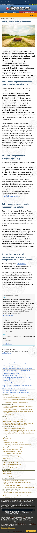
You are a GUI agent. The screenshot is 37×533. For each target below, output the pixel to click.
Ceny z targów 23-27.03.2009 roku (11, 466)
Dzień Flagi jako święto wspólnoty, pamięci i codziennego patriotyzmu (16, 371)
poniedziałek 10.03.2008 (9, 475)
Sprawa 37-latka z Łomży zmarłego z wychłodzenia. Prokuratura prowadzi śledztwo (18, 434)
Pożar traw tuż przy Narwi (8, 366)
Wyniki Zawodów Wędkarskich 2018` (12, 453)
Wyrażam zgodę (31, 531)
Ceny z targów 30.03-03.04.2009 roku (12, 464)
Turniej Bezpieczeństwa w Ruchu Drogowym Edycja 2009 (17, 444)
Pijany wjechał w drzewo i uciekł (10, 373)
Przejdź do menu (30, 2)
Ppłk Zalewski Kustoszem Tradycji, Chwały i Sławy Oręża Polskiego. (17, 483)
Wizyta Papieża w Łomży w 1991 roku (11, 490)
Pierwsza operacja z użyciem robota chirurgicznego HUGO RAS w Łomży (18, 400)
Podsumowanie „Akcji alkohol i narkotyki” (13, 442)
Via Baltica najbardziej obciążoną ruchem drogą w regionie (17, 409)
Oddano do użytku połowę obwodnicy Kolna (14, 428)
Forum (5, 12)
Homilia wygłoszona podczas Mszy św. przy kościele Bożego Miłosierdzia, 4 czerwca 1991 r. (17, 496)
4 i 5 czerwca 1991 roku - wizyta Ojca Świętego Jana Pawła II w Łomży (18, 493)
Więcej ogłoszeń (7, 344)
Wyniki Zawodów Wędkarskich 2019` (12, 449)
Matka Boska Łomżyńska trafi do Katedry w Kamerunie (16, 377)
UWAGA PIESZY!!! (7, 438)
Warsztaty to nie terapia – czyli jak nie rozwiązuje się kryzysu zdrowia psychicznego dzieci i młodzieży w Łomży (18, 424)
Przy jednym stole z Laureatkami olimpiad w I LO (15, 397)
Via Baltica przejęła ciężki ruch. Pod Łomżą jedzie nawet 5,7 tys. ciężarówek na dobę (18, 407)
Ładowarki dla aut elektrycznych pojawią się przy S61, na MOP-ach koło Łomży (18, 411)
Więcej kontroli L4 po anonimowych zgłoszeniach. (15, 388)
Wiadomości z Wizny (7, 455)
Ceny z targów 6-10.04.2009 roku (11, 462)
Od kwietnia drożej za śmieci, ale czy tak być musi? (15, 402)
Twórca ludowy (6, 458)
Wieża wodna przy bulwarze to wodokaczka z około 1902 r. (17, 396)
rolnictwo (4, 460)
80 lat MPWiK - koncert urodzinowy (11, 485)
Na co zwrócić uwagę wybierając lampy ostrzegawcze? (16, 392)
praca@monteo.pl (8, 315)
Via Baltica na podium (8, 414)
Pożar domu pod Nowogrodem (10, 362)
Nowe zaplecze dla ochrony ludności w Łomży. (14, 390)
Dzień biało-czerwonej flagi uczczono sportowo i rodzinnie (17, 368)
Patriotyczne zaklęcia (8, 418)
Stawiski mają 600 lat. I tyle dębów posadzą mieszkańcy (16, 432)
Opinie (4, 416)
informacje (11, 18)
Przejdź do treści (6, 2)
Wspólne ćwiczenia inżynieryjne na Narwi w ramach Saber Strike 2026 (17, 386)
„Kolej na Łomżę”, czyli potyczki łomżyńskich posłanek (16, 419)
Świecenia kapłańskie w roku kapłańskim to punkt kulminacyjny (19, 487)
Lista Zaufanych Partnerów (8, 528)
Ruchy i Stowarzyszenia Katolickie (11, 489)
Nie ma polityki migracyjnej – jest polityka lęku (14, 421)
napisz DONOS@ (32, 4)
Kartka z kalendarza (28, 12)
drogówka (4, 437)
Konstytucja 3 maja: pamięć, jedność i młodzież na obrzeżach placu (17, 364)
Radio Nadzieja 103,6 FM (8, 478)
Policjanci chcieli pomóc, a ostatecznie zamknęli (14, 382)
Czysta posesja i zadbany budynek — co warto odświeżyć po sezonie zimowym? (17, 379)
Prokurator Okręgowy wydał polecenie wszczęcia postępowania (19, 430)
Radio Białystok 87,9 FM (8, 426)
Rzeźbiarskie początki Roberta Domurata (13, 456)
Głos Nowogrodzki (7, 446)
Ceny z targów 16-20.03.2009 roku (11, 467)
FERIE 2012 (5, 440)
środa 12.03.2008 (7, 471)
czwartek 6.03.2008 (7, 476)
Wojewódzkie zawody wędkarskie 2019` (13, 451)
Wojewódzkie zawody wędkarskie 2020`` (13, 447)
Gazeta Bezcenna (6, 394)
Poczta (14, 12)
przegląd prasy (6, 469)
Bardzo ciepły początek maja (9, 375)
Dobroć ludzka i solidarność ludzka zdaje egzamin (15, 480)
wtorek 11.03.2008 (7, 473)
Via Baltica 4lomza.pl (7, 404)
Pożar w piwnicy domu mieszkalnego (11, 383)
